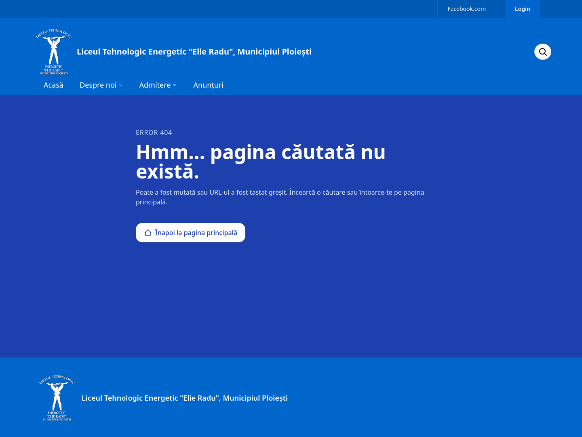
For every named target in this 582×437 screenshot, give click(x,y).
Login (522, 9)
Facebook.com (466, 9)
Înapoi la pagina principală (190, 232)
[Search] (543, 52)
